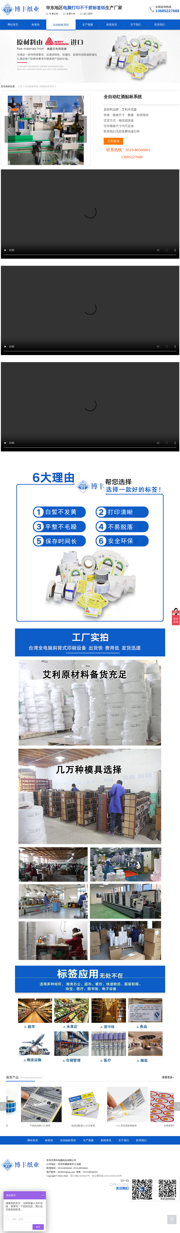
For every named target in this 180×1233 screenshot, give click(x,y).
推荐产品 (12, 1077)
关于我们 (123, 1140)
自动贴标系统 (32, 86)
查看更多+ (168, 1077)
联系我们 (141, 1140)
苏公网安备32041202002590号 (107, 1175)
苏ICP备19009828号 (80, 1175)
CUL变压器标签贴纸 (127, 1125)
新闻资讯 (106, 1140)
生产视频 (88, 1140)
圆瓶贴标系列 (47, 86)
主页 (19, 86)
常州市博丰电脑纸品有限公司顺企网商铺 (51, 1148)
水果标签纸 (170, 1125)
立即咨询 (113, 141)
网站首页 (32, 1140)
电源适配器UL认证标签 (84, 1125)
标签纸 (49, 1140)
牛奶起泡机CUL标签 (41, 1125)
